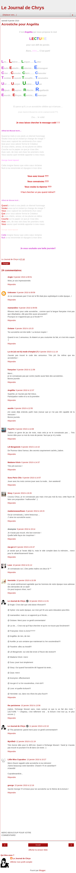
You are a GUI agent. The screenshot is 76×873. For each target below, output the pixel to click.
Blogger (42, 870)
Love (10, 565)
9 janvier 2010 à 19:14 (26, 529)
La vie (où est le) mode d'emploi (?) (23, 352)
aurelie (11, 408)
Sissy (10, 493)
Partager (6, 263)
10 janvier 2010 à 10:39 (26, 580)
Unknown (12, 292)
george (11, 785)
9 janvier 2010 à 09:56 (26, 292)
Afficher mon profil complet (21, 862)
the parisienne (14, 705)
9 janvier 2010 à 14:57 (32, 478)
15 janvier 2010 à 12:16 (24, 785)
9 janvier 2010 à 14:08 (24, 429)
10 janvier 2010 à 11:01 (39, 601)
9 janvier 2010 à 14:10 (30, 447)
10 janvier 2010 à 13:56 (30, 705)
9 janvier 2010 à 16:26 (22, 493)
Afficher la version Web (38, 850)
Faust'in (11, 429)
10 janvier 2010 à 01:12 (22, 565)
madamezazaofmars (16, 511)
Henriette (12, 580)
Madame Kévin (14, 462)
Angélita (11, 390)
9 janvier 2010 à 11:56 (26, 370)
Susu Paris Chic (15, 478)
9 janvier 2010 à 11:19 (48, 352)
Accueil (38, 845)
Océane (11, 328)
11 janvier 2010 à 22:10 (39, 726)
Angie (10, 277)
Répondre (12, 284)
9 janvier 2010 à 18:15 (35, 511)
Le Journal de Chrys (22, 7)
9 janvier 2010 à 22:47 (25, 547)
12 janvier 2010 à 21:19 (26, 741)
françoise (12, 370)
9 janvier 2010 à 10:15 (24, 328)
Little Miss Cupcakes (17, 759)
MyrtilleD (11, 741)
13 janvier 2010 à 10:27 (36, 759)
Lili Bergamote (14, 447)
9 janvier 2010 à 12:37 (25, 390)
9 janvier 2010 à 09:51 (23, 277)
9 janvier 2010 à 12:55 (23, 408)
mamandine (13, 308)
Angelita (29, 32)
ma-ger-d (12, 547)
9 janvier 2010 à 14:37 (30, 462)
